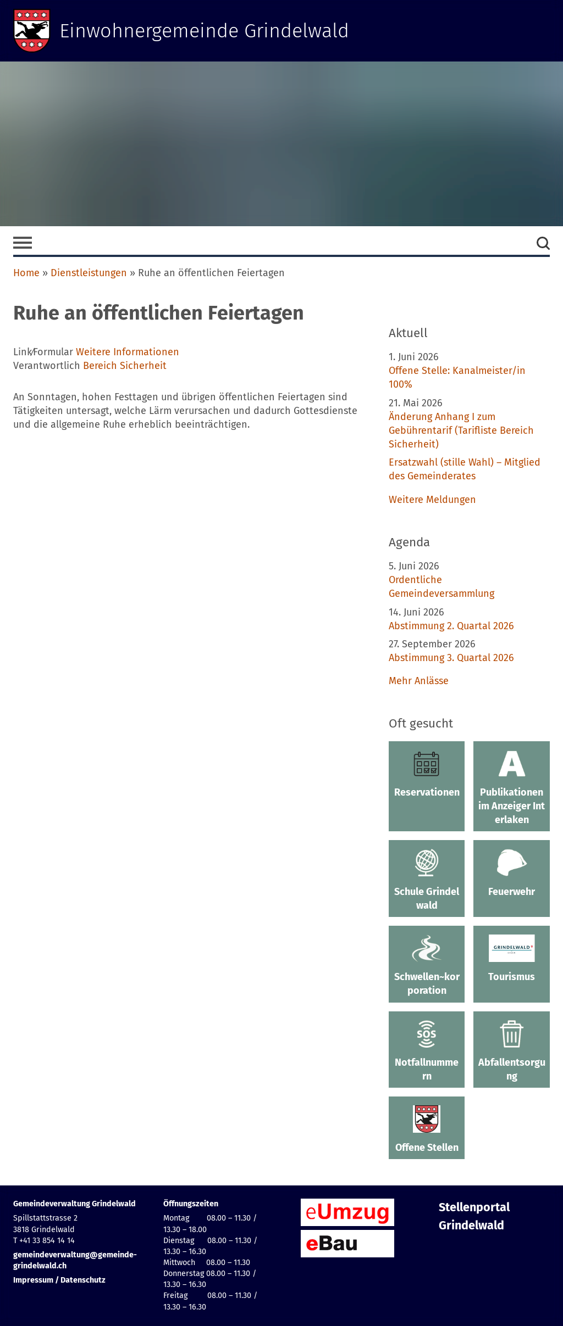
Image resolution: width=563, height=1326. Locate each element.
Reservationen (427, 774)
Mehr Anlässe (419, 681)
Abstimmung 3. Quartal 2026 (451, 658)
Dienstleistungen (89, 273)
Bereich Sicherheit (125, 366)
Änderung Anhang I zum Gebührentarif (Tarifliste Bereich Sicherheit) (461, 430)
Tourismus (511, 959)
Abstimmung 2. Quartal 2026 (451, 626)
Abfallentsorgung (511, 1051)
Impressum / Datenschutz (59, 1280)
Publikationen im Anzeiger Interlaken (511, 788)
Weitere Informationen (127, 352)
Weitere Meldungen (432, 500)
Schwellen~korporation (427, 966)
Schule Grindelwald (427, 880)
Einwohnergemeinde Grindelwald (204, 31)
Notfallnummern (427, 1051)
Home (26, 273)
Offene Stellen (427, 1129)
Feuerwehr (511, 873)
